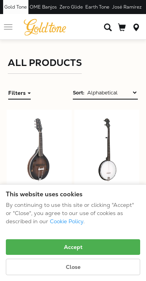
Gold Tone (15, 7)
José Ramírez (127, 7)
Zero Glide (71, 7)
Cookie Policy (66, 221)
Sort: (78, 92)
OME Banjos (43, 7)
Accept (73, 247)
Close (73, 266)
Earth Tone (97, 7)
